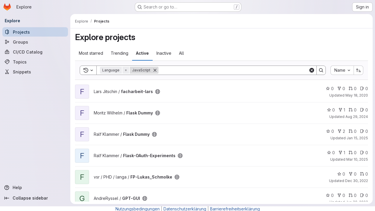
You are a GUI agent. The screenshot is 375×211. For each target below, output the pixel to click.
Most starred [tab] (91, 53)
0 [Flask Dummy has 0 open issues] (364, 109)
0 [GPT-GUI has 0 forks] (341, 195)
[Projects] (35, 32)
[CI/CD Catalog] (35, 51)
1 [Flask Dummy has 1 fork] (341, 109)
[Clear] (311, 70)
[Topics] (35, 61)
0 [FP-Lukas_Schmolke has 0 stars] (341, 173)
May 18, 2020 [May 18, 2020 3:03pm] (356, 95)
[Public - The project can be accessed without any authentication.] (157, 91)
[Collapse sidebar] (35, 198)
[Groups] (35, 42)
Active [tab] (142, 53)
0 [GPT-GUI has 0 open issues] (364, 195)
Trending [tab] (119, 53)
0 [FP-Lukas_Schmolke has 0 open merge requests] (364, 173)
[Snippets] (35, 71)
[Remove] (154, 70)
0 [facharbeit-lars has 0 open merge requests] (353, 88)
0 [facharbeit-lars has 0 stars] (330, 88)
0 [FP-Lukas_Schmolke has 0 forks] (353, 173)
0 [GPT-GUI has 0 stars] (330, 195)
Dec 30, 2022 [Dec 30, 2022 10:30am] (356, 181)
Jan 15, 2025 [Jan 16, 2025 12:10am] (357, 138)
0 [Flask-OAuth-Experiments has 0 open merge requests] (353, 152)
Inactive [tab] (163, 53)
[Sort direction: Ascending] (358, 70)
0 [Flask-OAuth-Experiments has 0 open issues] (364, 152)
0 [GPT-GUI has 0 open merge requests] (353, 195)
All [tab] (181, 53)
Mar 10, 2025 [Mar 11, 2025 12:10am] (357, 159)
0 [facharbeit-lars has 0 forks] (341, 88)
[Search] (233, 70)
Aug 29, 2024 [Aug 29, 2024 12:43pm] (356, 116)
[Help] (35, 187)
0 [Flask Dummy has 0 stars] (331, 109)
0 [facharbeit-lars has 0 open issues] (364, 88)
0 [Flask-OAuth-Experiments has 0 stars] (331, 152)
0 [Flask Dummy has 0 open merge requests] (353, 109)
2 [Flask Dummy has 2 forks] (341, 131)
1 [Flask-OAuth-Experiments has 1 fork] (341, 152)
